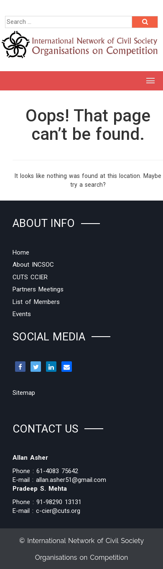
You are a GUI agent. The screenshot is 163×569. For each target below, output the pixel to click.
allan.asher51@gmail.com (71, 480)
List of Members (36, 302)
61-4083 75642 (57, 471)
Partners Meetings (38, 289)
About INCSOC (33, 264)
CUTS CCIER (30, 277)
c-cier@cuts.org (58, 511)
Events (22, 314)
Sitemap (24, 392)
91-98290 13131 (59, 502)
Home (21, 252)
